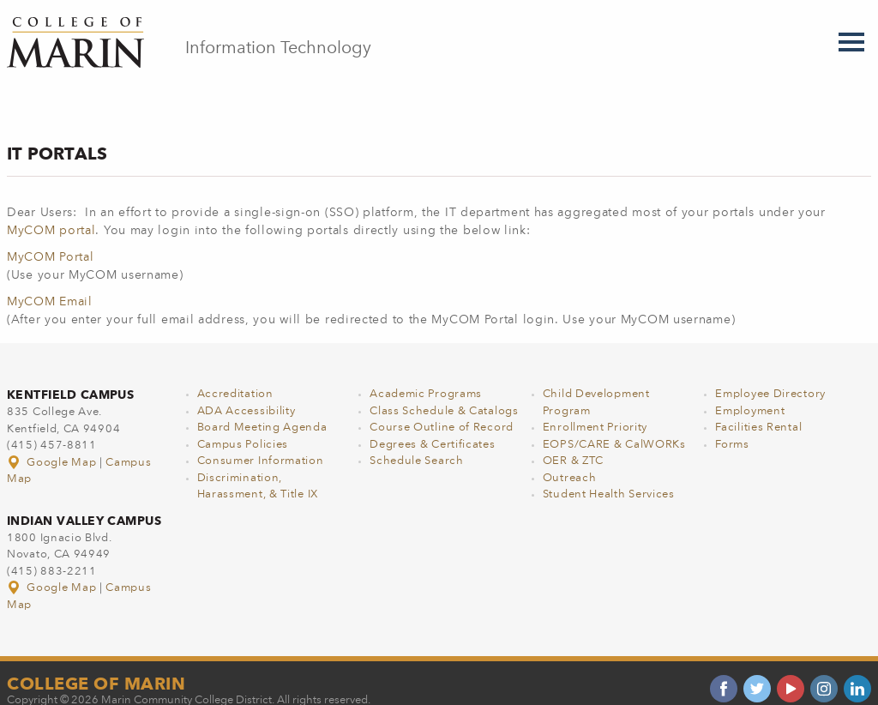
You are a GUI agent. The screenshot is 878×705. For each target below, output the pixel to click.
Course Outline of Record (442, 409)
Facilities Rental (758, 409)
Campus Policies (243, 426)
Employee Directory (770, 376)
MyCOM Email (50, 284)
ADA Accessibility (246, 393)
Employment (750, 393)
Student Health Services (609, 476)
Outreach (570, 460)
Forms (732, 426)
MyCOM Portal (50, 239)
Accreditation (235, 376)
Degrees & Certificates (432, 426)
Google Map (53, 444)
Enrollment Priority (595, 409)
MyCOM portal (51, 213)
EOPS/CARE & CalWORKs (614, 426)
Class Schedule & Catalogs (444, 393)
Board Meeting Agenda (262, 409)
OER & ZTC (573, 443)
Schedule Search (417, 443)
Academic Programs (426, 376)
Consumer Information (260, 443)
